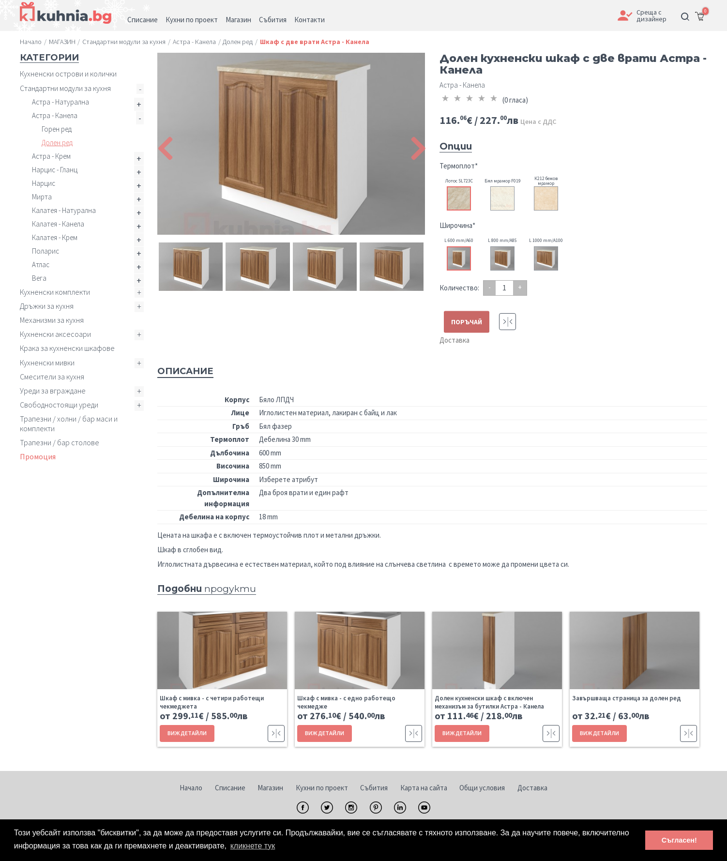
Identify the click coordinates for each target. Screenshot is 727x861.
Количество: (459, 287)
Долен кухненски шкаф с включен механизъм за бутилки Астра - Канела (489, 702)
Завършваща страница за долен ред (626, 698)
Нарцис (43, 183)
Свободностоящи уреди (59, 404)
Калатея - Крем (54, 237)
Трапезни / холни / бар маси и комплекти (69, 423)
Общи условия (482, 787)
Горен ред (57, 129)
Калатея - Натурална (64, 210)
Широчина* (457, 225)
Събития (374, 787)
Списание (230, 787)
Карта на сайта (423, 787)
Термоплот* (458, 165)
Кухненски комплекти (55, 292)
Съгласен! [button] (679, 840)
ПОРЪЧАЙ (466, 321)
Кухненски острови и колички (68, 73)
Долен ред (57, 142)
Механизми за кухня (52, 320)
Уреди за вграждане (53, 390)
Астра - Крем (51, 156)
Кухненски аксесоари (55, 334)
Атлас (40, 264)
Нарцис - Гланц (54, 169)
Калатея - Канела (58, 223)
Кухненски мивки (47, 362)
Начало (191, 787)
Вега (39, 278)
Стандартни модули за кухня (65, 88)
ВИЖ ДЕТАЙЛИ (187, 733)
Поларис (45, 251)
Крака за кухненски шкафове (67, 348)
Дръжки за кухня (47, 306)
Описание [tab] (185, 371)
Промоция (38, 456)
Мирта (42, 196)
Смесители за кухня (52, 376)
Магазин (270, 787)
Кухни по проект (322, 787)
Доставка (454, 340)
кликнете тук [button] (252, 846)
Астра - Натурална (60, 101)
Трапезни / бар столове (59, 442)
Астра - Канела (54, 115)
